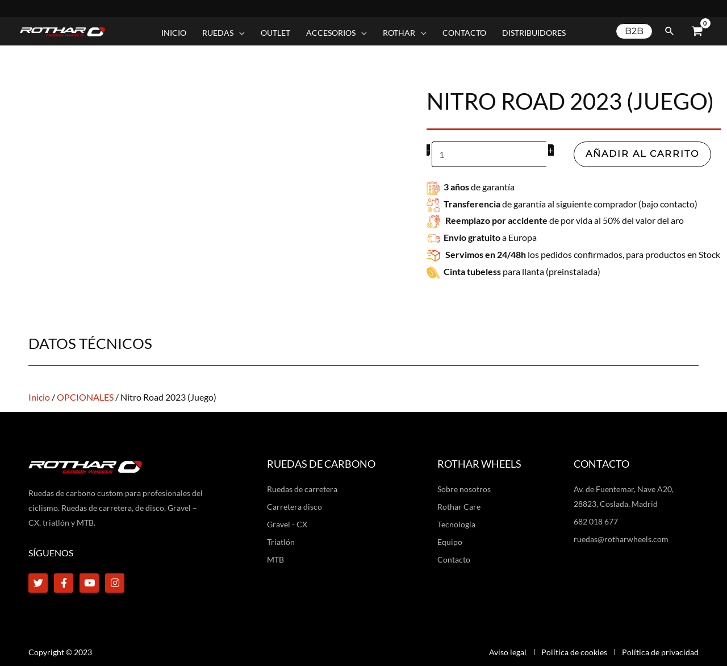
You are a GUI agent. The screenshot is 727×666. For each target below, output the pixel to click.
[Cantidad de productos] (489, 154)
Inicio (39, 397)
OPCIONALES (85, 397)
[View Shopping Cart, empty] (697, 31)
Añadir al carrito (643, 153)
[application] (239, 32)
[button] (634, 31)
